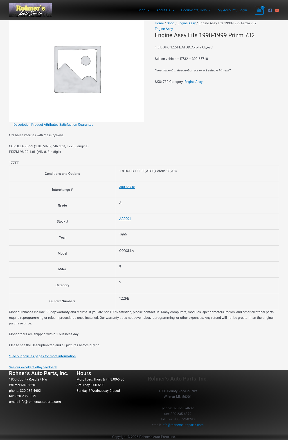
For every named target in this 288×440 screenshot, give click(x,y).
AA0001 (125, 219)
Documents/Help (196, 10)
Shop (144, 10)
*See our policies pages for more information (42, 356)
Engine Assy (187, 23)
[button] (147, 10)
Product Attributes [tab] (45, 125)
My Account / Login (232, 10)
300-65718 (127, 187)
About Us (165, 10)
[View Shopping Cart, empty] (259, 10)
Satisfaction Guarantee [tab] (77, 125)
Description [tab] (22, 125)
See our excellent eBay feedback (33, 367)
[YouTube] (277, 10)
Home (159, 23)
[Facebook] (270, 10)
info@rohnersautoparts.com (40, 402)
